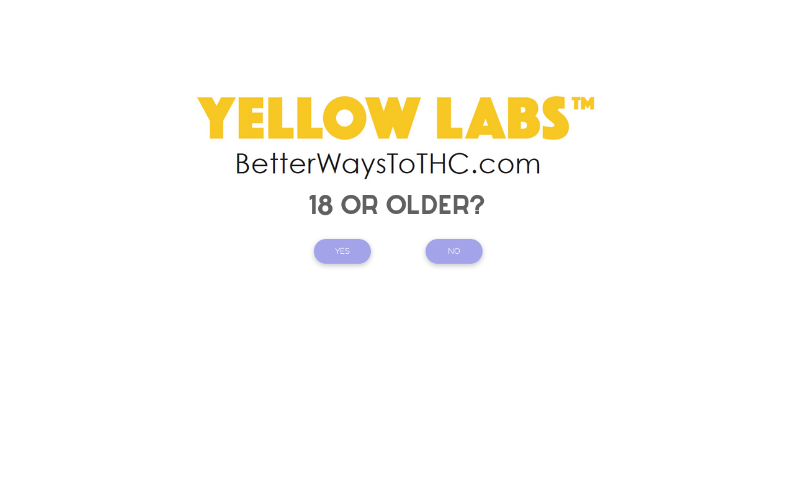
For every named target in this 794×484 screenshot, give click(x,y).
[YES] (342, 251)
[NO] (454, 251)
